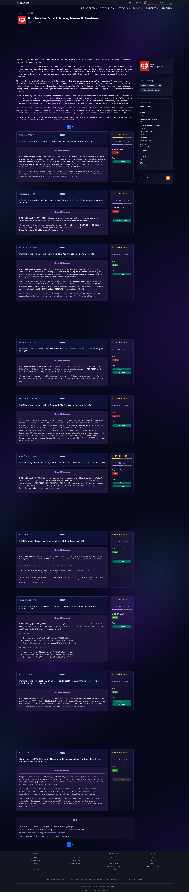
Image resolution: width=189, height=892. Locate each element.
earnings (122, 162)
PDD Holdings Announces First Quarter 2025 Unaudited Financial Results (55, 405)
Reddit (153, 863)
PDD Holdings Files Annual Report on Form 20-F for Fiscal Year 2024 (52, 541)
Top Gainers (114, 860)
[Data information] (158, 103)
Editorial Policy (35, 860)
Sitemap (36, 870)
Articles (114, 857)
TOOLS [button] (138, 8)
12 (80, 127)
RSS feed (153, 857)
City (141, 163)
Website (143, 150)
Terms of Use (75, 857)
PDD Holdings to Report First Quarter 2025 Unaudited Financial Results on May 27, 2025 (62, 462)
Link (141, 153)
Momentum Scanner (114, 866)
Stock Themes (114, 870)
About (36, 857)
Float (142, 113)
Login (130, 3)
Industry (144, 138)
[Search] (160, 3)
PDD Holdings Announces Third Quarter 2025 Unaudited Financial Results (55, 141)
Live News (114, 873)
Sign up (138, 3)
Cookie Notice (75, 860)
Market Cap (145, 107)
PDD (30, 22)
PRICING (167, 8)
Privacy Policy (75, 863)
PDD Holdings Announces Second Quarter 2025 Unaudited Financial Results (56, 254)
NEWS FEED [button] (89, 8)
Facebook (153, 860)
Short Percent (146, 132)
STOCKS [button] (124, 8)
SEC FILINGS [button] (108, 8)
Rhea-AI (36, 866)
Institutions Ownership (151, 125)
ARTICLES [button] (152, 8)
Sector (143, 144)
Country (144, 157)
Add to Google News (153, 866)
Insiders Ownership (149, 119)
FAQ (36, 863)
